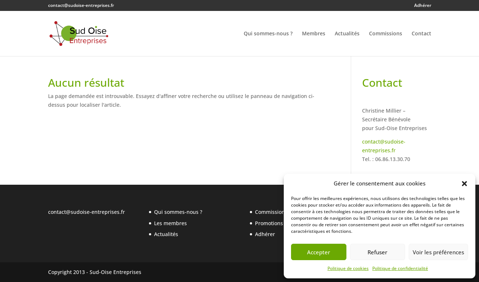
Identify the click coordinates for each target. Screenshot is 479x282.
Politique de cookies (348, 268)
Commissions (385, 34)
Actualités (347, 34)
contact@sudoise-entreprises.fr (86, 211)
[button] (464, 183)
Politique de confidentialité (400, 268)
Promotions (269, 223)
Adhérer (422, 5)
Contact (421, 34)
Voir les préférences (438, 252)
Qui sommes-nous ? (268, 34)
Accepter (318, 252)
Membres (313, 34)
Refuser (377, 252)
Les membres (170, 223)
